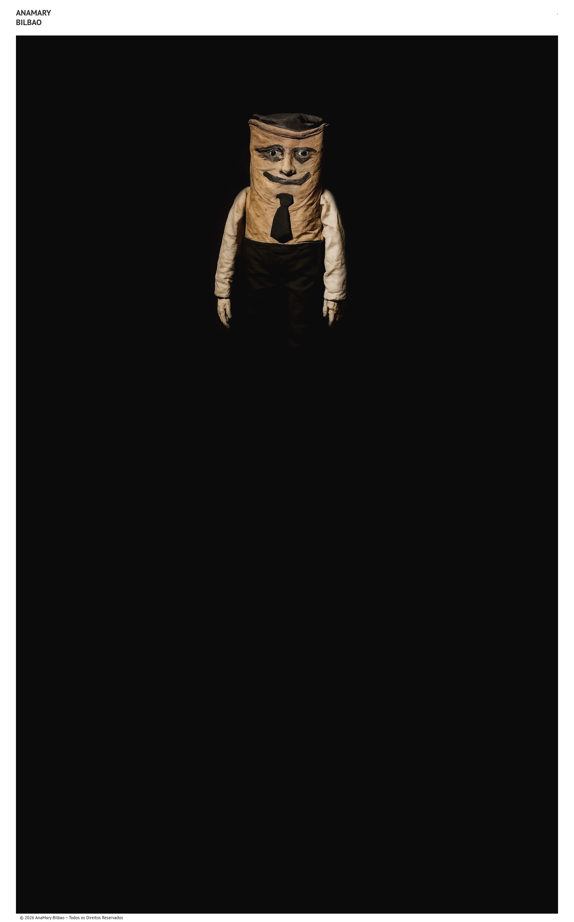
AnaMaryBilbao (33, 18)
